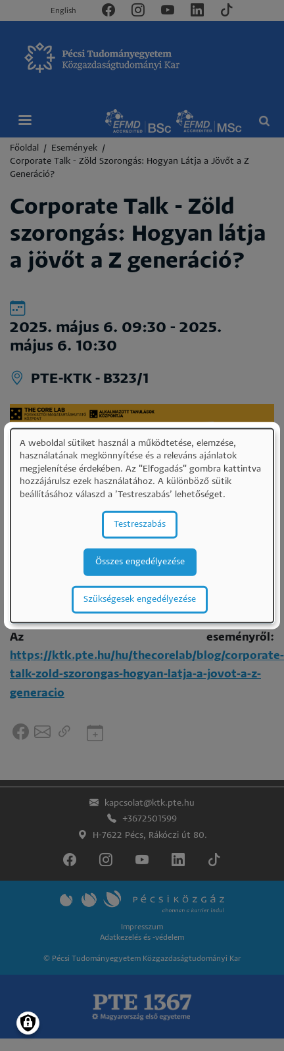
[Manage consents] (27, 1023)
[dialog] (142, 526)
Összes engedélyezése (140, 561)
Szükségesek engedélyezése (139, 599)
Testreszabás (140, 524)
